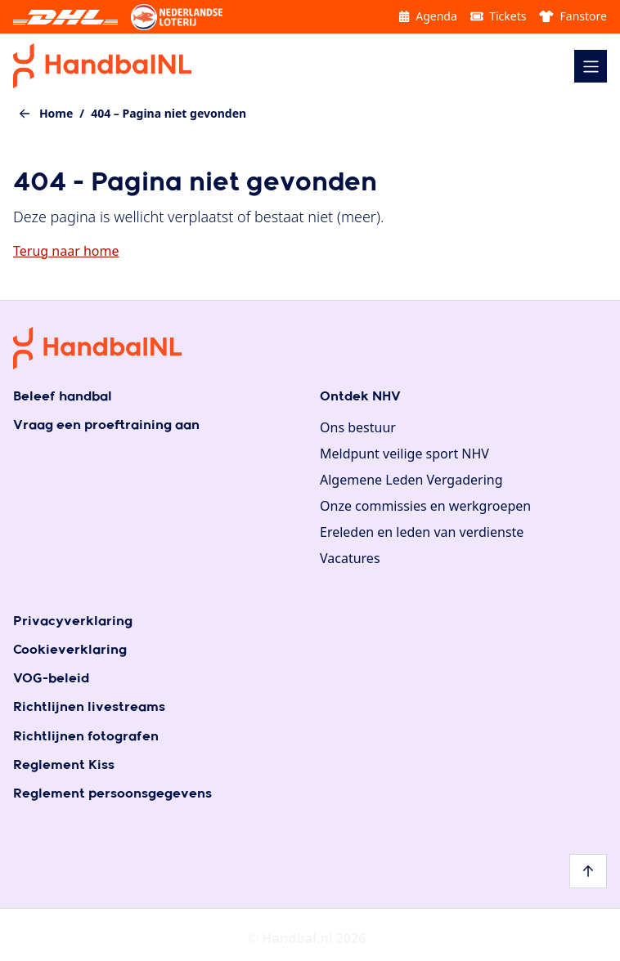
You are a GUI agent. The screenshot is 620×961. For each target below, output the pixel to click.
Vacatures (350, 558)
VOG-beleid (51, 679)
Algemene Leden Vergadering (411, 480)
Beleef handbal (62, 397)
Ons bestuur (358, 427)
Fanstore (573, 16)
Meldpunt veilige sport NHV (404, 454)
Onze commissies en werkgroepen (425, 506)
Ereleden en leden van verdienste (421, 532)
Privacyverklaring (73, 621)
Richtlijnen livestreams (89, 707)
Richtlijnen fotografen (86, 737)
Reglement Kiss (64, 765)
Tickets (498, 16)
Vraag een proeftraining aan (106, 425)
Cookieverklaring (70, 650)
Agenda (427, 16)
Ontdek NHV (360, 397)
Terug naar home (66, 251)
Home (56, 113)
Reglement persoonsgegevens (112, 794)
